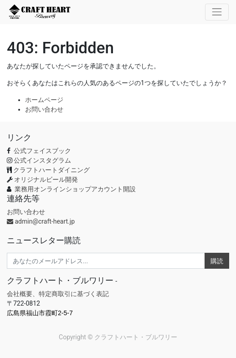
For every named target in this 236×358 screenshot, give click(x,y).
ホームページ (44, 99)
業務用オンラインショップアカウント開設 (75, 189)
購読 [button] (216, 260)
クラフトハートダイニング (51, 170)
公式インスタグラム (42, 160)
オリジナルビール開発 (46, 179)
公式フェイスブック (41, 150)
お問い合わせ (44, 109)
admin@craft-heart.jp (41, 221)
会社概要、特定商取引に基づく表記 (58, 293)
